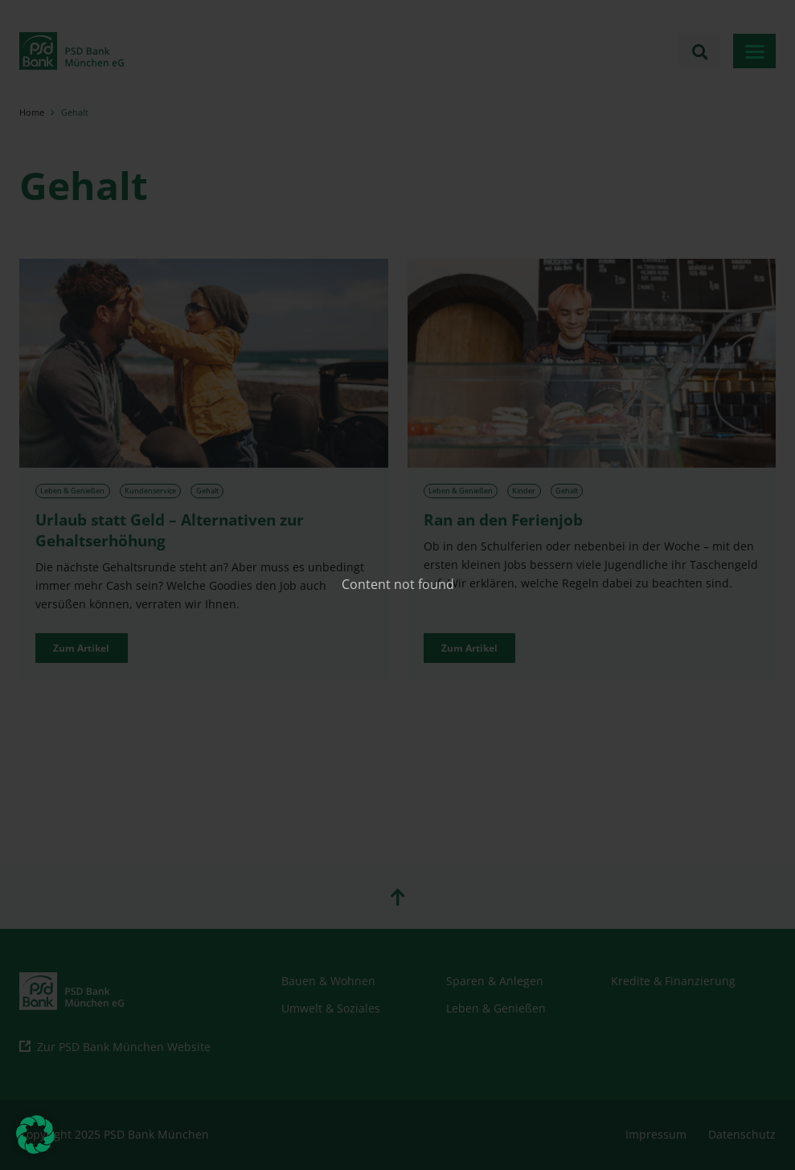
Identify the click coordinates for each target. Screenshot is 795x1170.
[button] (35, 1134)
